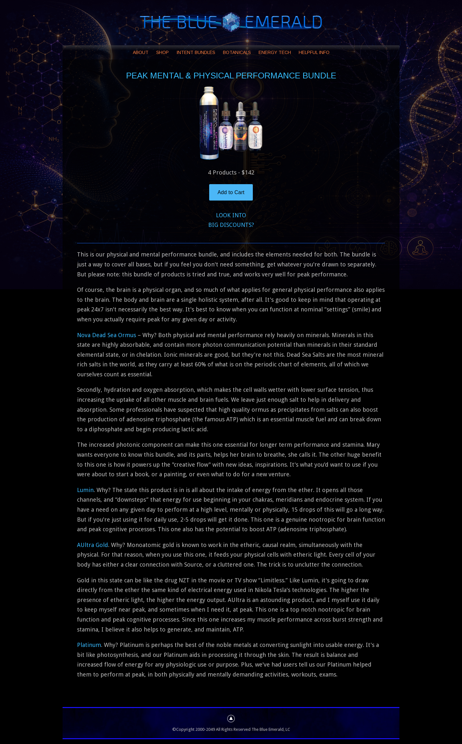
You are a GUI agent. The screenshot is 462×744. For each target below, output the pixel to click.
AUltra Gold (92, 545)
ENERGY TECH (275, 52)
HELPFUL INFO (314, 52)
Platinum (89, 644)
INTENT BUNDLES (195, 52)
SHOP (162, 52)
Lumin (85, 490)
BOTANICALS (237, 52)
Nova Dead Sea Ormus (106, 335)
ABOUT (141, 52)
